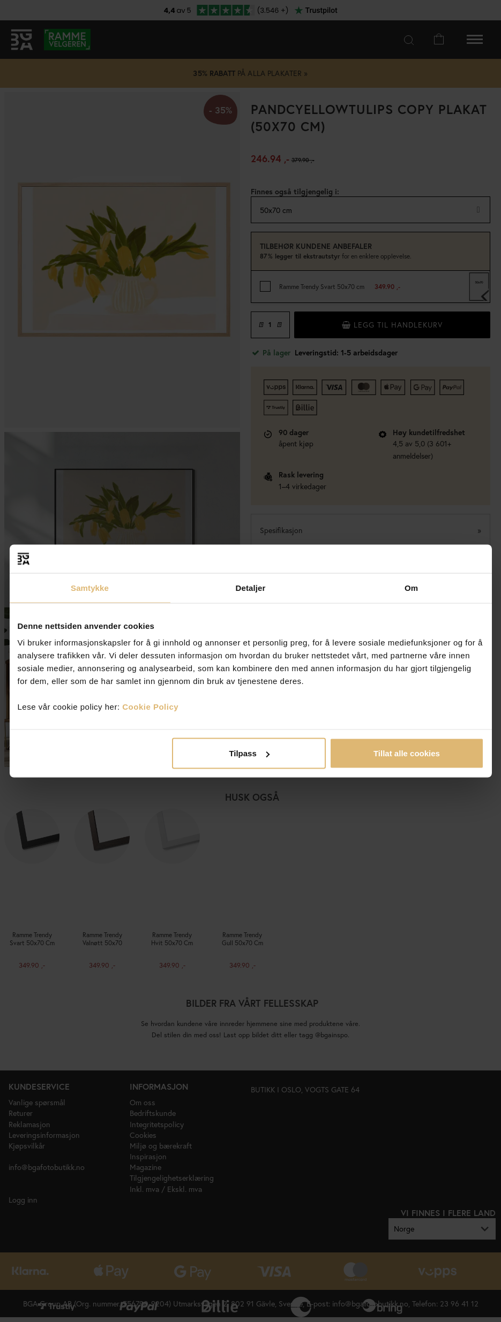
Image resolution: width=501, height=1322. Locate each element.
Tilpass (249, 753)
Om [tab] (411, 587)
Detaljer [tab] (251, 587)
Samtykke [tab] (90, 587)
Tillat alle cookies (406, 753)
